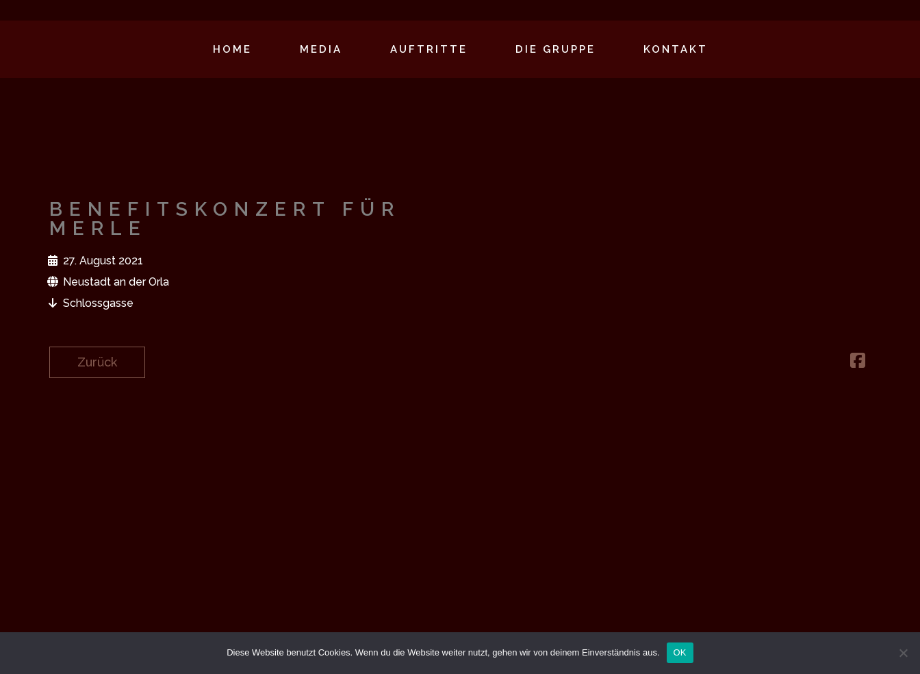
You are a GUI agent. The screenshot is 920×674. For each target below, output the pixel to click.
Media (321, 49)
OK (680, 652)
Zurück (97, 362)
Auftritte (429, 49)
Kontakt (675, 49)
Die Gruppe (555, 49)
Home (232, 49)
